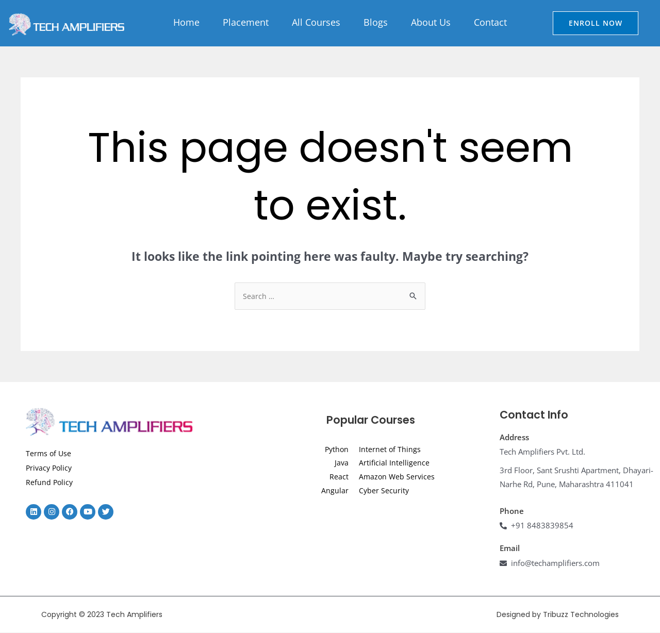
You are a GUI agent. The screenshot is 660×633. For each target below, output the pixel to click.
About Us (431, 22)
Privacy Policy (50, 468)
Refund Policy (50, 482)
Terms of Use (49, 453)
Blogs (376, 22)
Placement (246, 22)
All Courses (316, 22)
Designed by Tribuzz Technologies (558, 615)
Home (186, 22)
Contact (490, 22)
